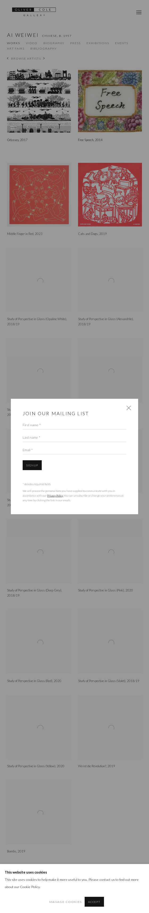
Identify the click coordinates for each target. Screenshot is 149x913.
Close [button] (127, 409)
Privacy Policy (55, 495)
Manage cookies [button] (65, 902)
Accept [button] (94, 901)
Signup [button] (32, 465)
